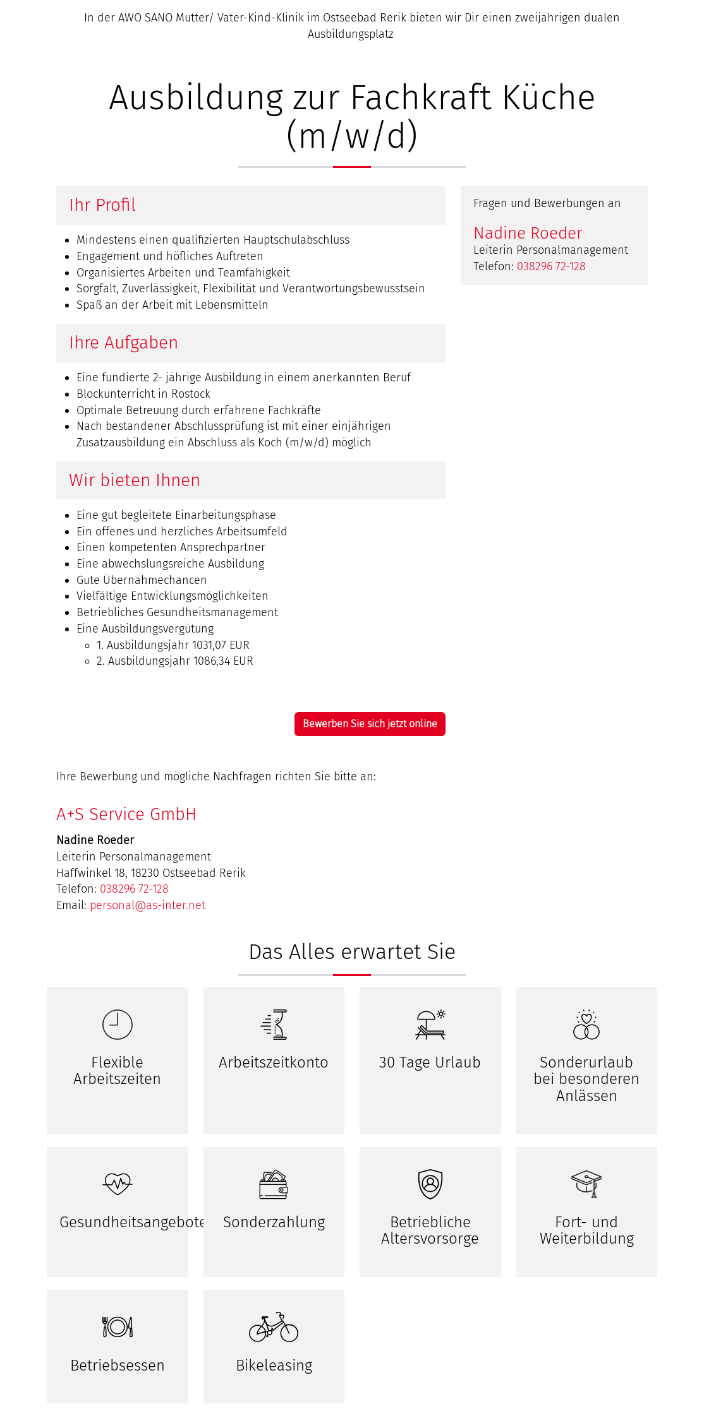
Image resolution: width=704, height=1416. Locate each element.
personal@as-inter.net (147, 905)
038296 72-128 (551, 266)
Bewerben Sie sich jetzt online (370, 724)
